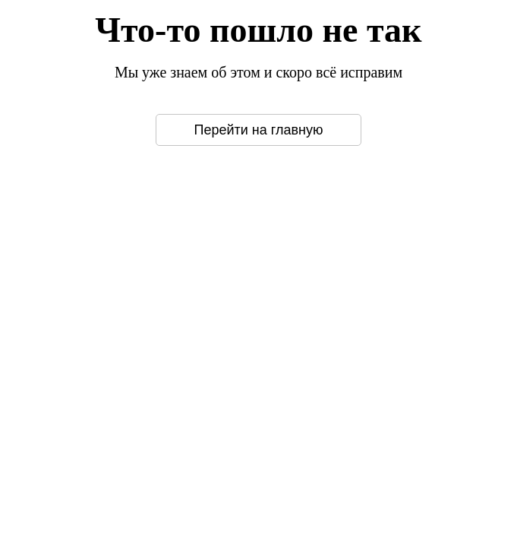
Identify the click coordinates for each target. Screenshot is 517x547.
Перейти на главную (258, 130)
